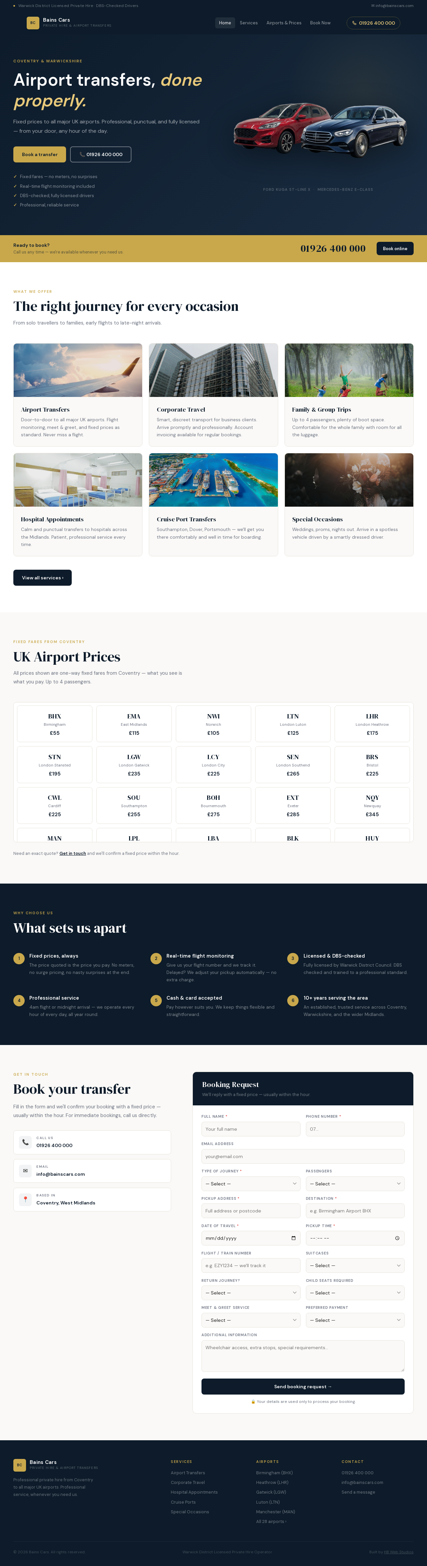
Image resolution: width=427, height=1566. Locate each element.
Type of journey (221, 1171)
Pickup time (320, 1225)
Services (249, 23)
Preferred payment (327, 1307)
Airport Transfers (188, 1473)
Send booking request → (303, 1387)
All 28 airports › (271, 1521)
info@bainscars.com (362, 1482)
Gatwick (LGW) (271, 1492)
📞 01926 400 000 (100, 154)
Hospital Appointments (194, 1492)
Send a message (358, 1492)
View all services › (42, 578)
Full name (214, 1116)
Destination (321, 1198)
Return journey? (220, 1280)
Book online (395, 248)
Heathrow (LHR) (272, 1482)
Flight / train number (226, 1253)
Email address (217, 1143)
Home (225, 23)
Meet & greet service (225, 1307)
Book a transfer (40, 154)
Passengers (319, 1171)
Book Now (320, 23)
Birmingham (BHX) (274, 1473)
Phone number (323, 1116)
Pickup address (220, 1198)
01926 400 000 (373, 23)
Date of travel (220, 1225)
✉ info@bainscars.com (392, 5)
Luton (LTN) (268, 1502)
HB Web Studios (399, 1552)
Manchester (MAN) (275, 1512)
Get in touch (72, 853)
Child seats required (330, 1280)
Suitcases (317, 1253)
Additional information (229, 1335)
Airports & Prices (284, 23)
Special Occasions (190, 1512)
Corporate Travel (188, 1482)
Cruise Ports (183, 1502)
